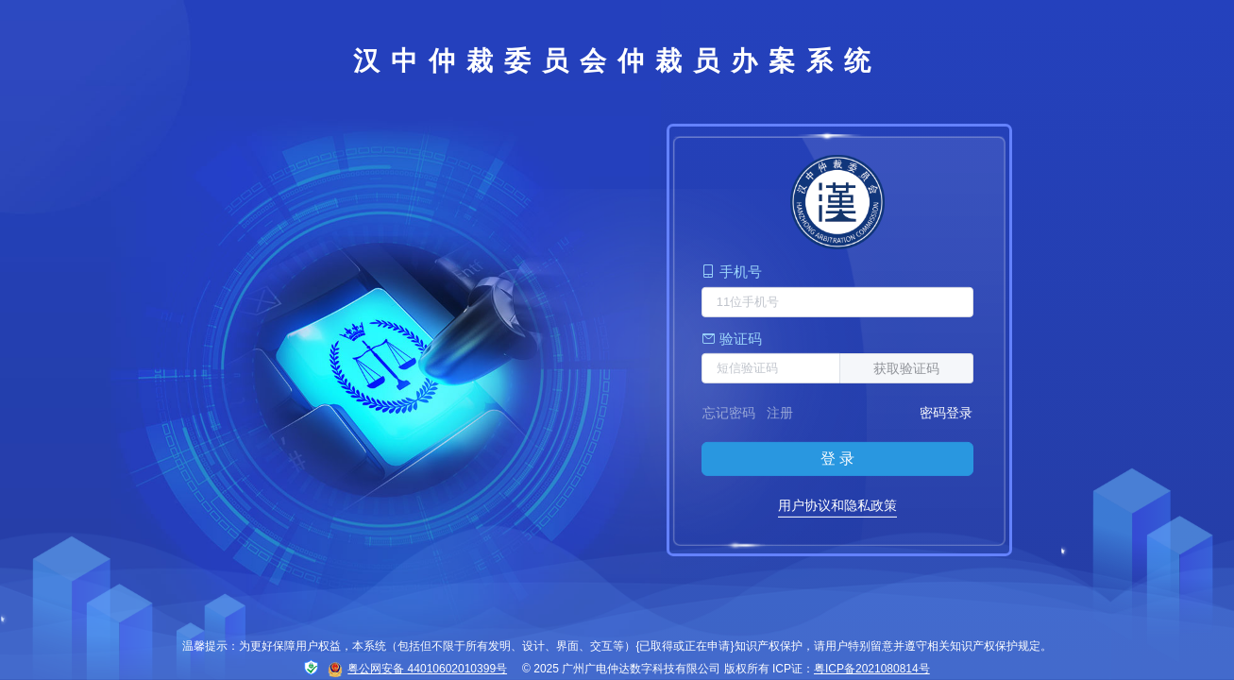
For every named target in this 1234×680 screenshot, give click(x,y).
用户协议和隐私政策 (837, 505)
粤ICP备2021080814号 (872, 668)
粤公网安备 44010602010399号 (417, 669)
